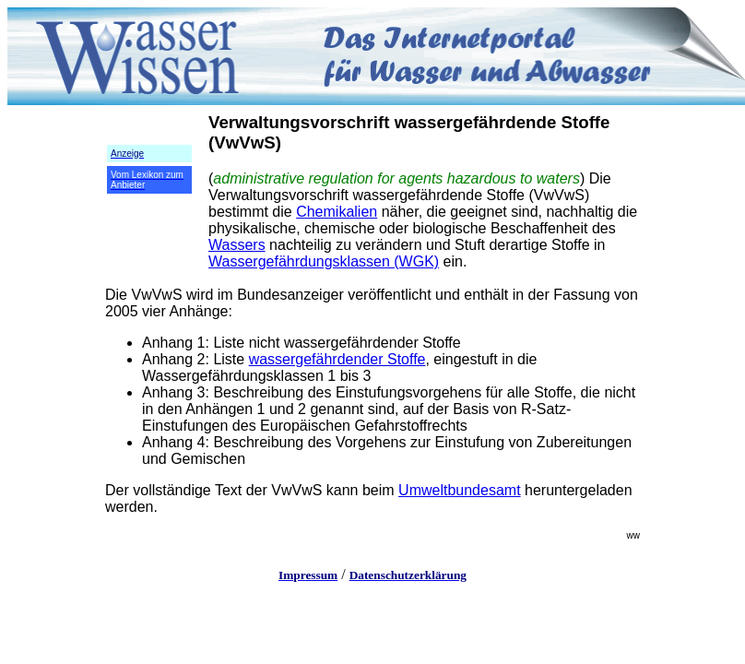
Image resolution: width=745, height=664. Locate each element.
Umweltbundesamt (459, 490)
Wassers (237, 245)
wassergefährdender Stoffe (337, 359)
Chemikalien (336, 211)
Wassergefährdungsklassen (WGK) (323, 261)
